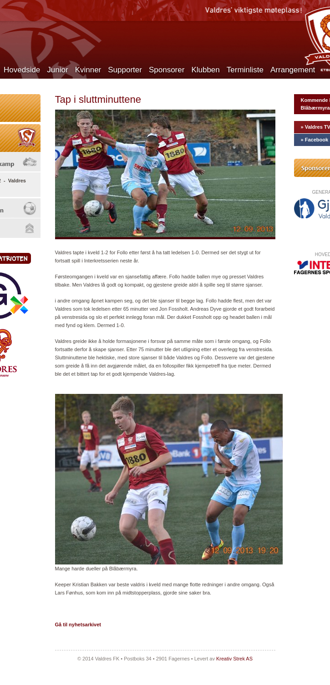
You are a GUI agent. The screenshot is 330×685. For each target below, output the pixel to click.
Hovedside (22, 69)
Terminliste (245, 69)
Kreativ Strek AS (234, 658)
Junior (57, 69)
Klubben (205, 69)
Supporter (125, 69)
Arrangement (292, 69)
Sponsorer (166, 69)
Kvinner (88, 69)
